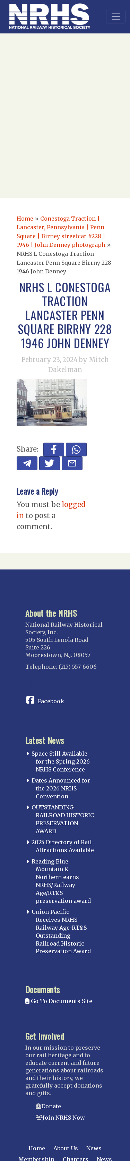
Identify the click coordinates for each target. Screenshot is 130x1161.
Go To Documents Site (58, 1001)
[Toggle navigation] (115, 16)
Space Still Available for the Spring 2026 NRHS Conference (61, 761)
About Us (65, 1148)
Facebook (51, 701)
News (94, 1148)
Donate (51, 1106)
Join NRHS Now (64, 1117)
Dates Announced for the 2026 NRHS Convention (61, 788)
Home (25, 218)
